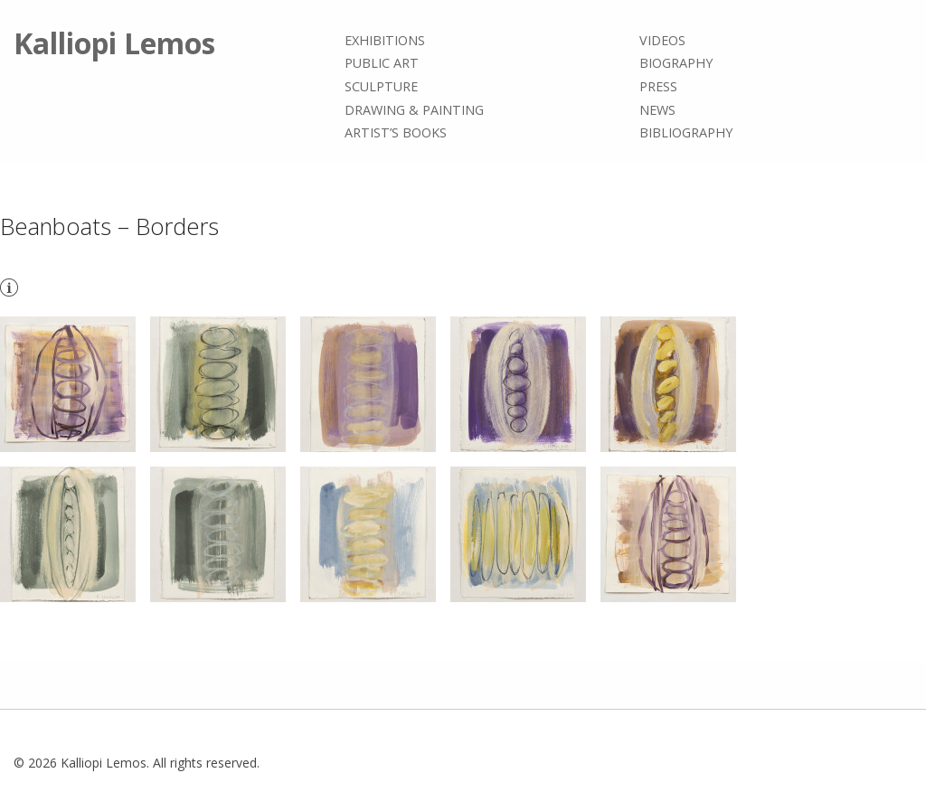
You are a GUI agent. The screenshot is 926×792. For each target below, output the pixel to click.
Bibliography (685, 132)
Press (658, 86)
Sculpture (381, 86)
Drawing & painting (414, 109)
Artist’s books (396, 132)
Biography (676, 63)
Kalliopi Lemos (114, 43)
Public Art (382, 63)
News (657, 109)
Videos (662, 40)
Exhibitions (385, 40)
